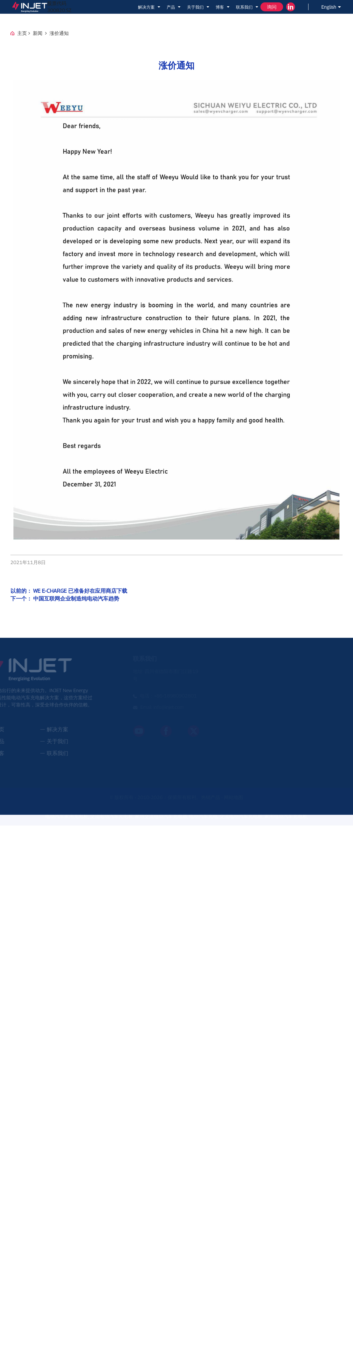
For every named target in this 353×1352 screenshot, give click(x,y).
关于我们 (198, 7)
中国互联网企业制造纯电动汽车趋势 (76, 598)
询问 (272, 7)
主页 (22, 33)
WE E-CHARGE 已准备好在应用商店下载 (80, 591)
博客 (223, 7)
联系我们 (247, 7)
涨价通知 (59, 33)
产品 (174, 7)
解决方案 (149, 7)
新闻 (37, 33)
